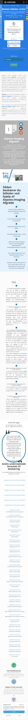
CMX (12, 158)
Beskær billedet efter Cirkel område (14, 485)
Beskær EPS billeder (15, 639)
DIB (7, 153)
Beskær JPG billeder (15, 510)
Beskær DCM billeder (14, 615)
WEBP (15, 155)
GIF (12, 153)
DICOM (5, 156)
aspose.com (16, 16)
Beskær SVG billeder (14, 600)
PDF (9, 159)
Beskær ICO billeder (15, 654)
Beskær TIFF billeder (14, 545)
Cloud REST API (15, 113)
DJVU (8, 156)
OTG (18, 156)
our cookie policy (11, 709)
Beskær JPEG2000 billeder (14, 530)
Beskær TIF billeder (15, 550)
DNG (12, 156)
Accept (14, 711)
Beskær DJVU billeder (14, 620)
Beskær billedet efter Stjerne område (15, 505)
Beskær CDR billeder (14, 644)
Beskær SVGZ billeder (14, 605)
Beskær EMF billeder (14, 575)
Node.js (15, 112)
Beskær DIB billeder (15, 540)
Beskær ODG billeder (14, 629)
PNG (14, 153)
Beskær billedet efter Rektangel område (15, 480)
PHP (3, 112)
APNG (17, 153)
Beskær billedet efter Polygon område (14, 500)
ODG (15, 156)
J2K (24, 151)
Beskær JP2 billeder (15, 520)
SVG (19, 155)
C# (20, 110)
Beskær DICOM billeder (15, 610)
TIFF (9, 153)
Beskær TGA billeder (14, 570)
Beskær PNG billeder (14, 560)
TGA (21, 153)
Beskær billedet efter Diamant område (14, 495)
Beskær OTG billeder (14, 634)
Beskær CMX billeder (14, 649)
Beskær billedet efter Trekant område (15, 490)
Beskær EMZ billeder (14, 580)
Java (6, 112)
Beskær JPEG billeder (14, 515)
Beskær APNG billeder (14, 565)
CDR (23, 156)
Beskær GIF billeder (15, 555)
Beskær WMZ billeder (14, 590)
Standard (13, 59)
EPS (21, 156)
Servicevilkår (10, 49)
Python (24, 110)
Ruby (19, 112)
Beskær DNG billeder (14, 624)
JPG (19, 151)
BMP (4, 153)
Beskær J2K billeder (15, 525)
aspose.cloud (13, 17)
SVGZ (21, 155)
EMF (24, 153)
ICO (15, 158)
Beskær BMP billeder (14, 535)
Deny (20, 715)
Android (10, 112)
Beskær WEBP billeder (14, 595)
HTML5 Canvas (8, 163)
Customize (8, 715)
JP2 (22, 151)
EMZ (6, 155)
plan (15, 34)
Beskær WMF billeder (14, 585)
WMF (8, 155)
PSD (12, 159)
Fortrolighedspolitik (16, 49)
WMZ (12, 155)
